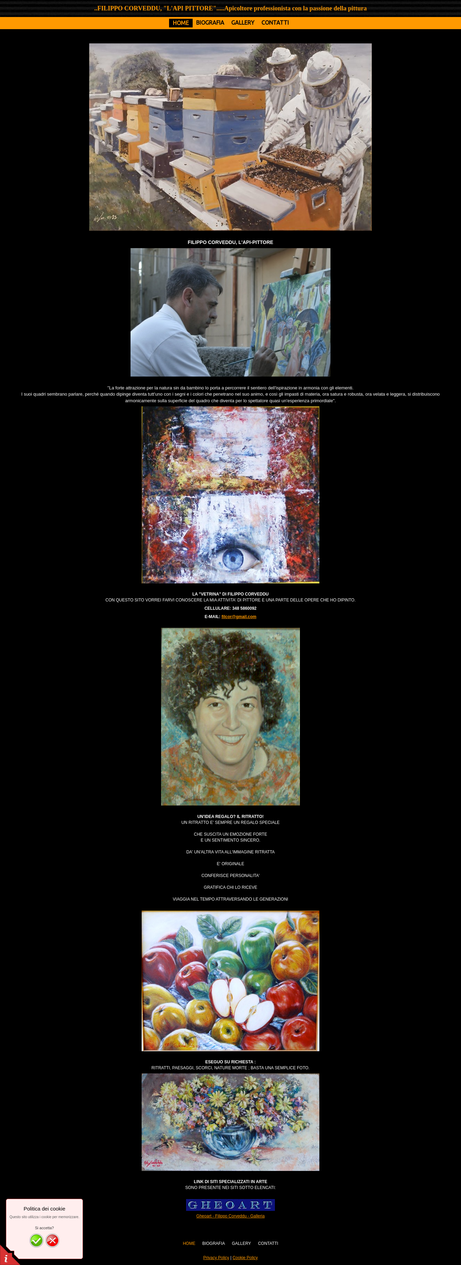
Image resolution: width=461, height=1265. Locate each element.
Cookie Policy (245, 1257)
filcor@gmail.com (238, 616)
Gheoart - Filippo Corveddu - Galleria (230, 1216)
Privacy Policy (216, 1257)
